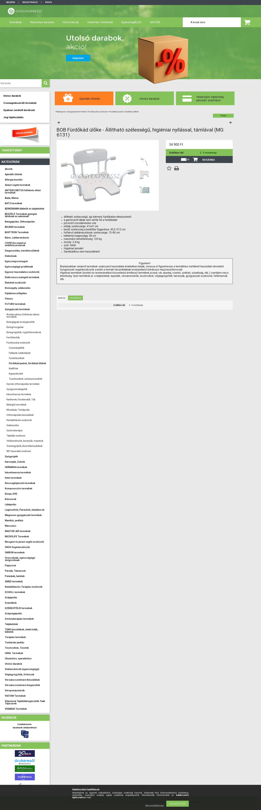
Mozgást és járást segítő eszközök (24, 541)
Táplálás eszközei (15, 435)
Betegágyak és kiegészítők (20, 322)
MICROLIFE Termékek (17, 536)
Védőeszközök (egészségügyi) (22, 669)
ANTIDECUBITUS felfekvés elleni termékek (23, 191)
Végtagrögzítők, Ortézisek (19, 674)
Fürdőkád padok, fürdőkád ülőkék (27, 363)
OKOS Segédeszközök (17, 547)
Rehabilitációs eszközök (19, 420)
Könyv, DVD (11, 493)
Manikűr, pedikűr (14, 520)
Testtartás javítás (14, 642)
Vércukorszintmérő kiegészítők (22, 685)
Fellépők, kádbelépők (20, 353)
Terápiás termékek (15, 637)
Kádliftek (13, 368)
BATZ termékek (13, 203)
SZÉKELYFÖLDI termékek (18, 608)
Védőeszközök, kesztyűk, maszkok (24, 441)
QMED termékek (14, 581)
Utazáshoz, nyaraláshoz (18, 658)
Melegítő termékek (16, 404)
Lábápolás (10, 504)
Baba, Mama (11, 198)
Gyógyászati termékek (17, 309)
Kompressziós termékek (18, 488)
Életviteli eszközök (15, 282)
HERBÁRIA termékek (16, 467)
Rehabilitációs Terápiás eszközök (23, 587)
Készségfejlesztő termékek (20, 483)
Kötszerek (10, 499)
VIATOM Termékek (15, 695)
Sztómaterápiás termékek (19, 619)
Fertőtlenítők (13, 337)
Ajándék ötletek (13, 174)
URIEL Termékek (14, 653)
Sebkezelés (12, 425)
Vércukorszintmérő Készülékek (22, 679)
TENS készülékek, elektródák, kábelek (21, 630)
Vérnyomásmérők (15, 690)
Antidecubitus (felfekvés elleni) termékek (22, 315)
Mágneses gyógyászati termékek (23, 515)
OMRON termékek (15, 552)
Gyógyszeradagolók (16, 389)
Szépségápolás (13, 613)
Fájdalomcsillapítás (16, 293)
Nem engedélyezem (154, 805)
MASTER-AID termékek (17, 531)
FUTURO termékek (15, 304)
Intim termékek (13, 477)
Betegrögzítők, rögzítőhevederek (23, 332)
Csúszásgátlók (16, 347)
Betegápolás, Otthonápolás (20, 221)
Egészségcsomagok (16, 261)
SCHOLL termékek (15, 592)
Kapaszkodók (16, 373)
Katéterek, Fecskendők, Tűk (20, 399)
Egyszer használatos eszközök (22, 272)
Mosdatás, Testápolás (18, 409)
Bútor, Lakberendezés (17, 237)
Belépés (10, 2)
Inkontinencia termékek (18, 394)
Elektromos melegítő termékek (22, 277)
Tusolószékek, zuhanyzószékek (25, 379)
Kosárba (208, 159)
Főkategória (61, 112)
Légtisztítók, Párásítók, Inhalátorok (24, 509)
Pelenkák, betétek (15, 576)
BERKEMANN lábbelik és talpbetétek (24, 208)
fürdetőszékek (16, 358)
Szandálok (11, 603)
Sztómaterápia (14, 430)
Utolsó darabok (13, 663)
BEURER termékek (15, 227)
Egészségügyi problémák (19, 266)
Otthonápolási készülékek (20, 415)
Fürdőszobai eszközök (18, 342)
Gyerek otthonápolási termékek (22, 384)
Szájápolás (11, 597)
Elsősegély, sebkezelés (17, 288)
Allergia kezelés (14, 179)
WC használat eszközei (18, 451)
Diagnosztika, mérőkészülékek (22, 250)
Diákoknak (11, 256)
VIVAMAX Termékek (16, 709)
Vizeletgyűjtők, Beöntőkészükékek (24, 446)
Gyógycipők (11, 456)
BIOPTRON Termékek (17, 232)
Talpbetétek (11, 624)
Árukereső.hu (25, 764)
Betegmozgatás (15, 327)
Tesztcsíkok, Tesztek (17, 647)
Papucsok (10, 565)
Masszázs (10, 525)
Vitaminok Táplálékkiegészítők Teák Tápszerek (25, 702)
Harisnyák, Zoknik (15, 461)
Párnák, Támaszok (15, 571)
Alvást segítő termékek (17, 185)
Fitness (9, 298)
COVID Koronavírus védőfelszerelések (15, 244)
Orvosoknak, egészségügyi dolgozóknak (20, 559)
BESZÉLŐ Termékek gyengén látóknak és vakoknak (21, 215)
